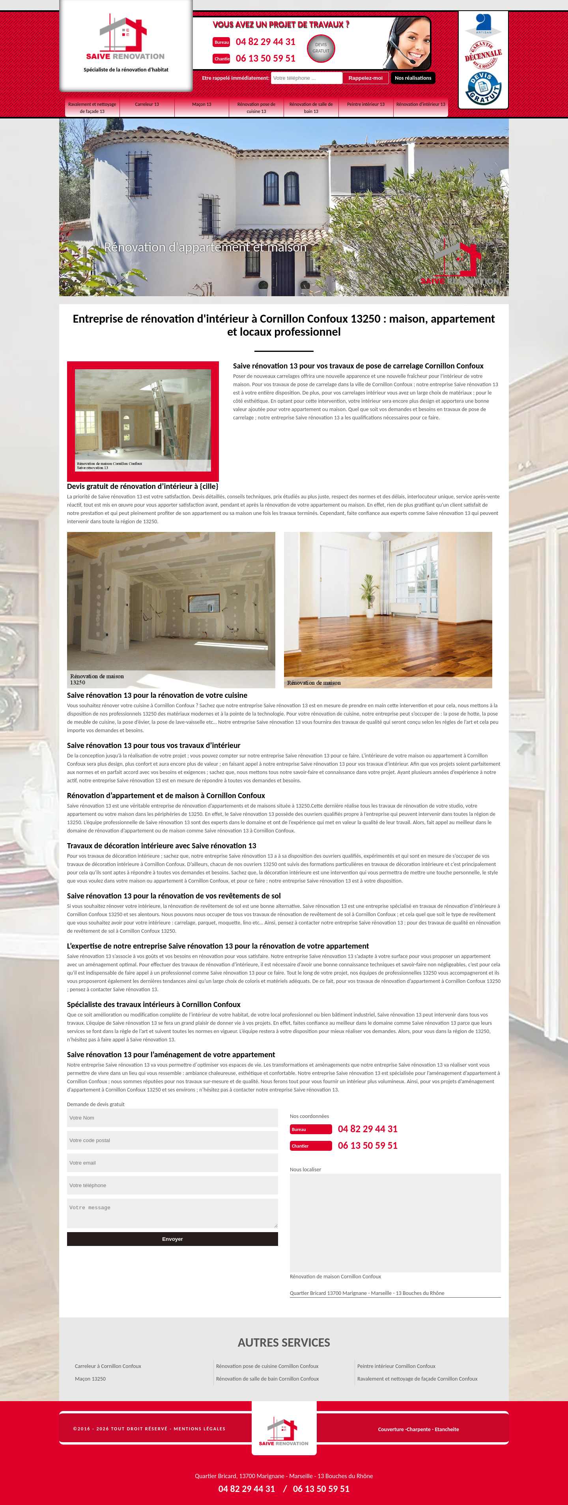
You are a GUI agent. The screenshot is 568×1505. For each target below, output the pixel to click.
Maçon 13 (201, 104)
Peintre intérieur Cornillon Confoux (396, 1364)
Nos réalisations (400, 78)
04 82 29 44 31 (260, 41)
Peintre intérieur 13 (366, 104)
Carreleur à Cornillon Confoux (108, 1364)
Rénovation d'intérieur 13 (420, 104)
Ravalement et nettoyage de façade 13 (92, 107)
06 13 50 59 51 (260, 56)
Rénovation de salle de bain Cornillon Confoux (267, 1377)
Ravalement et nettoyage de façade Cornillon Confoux (417, 1377)
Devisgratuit (319, 48)
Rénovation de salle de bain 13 (311, 107)
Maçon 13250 (90, 1377)
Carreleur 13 (147, 104)
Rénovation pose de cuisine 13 (256, 107)
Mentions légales (200, 1427)
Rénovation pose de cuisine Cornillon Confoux (267, 1364)
